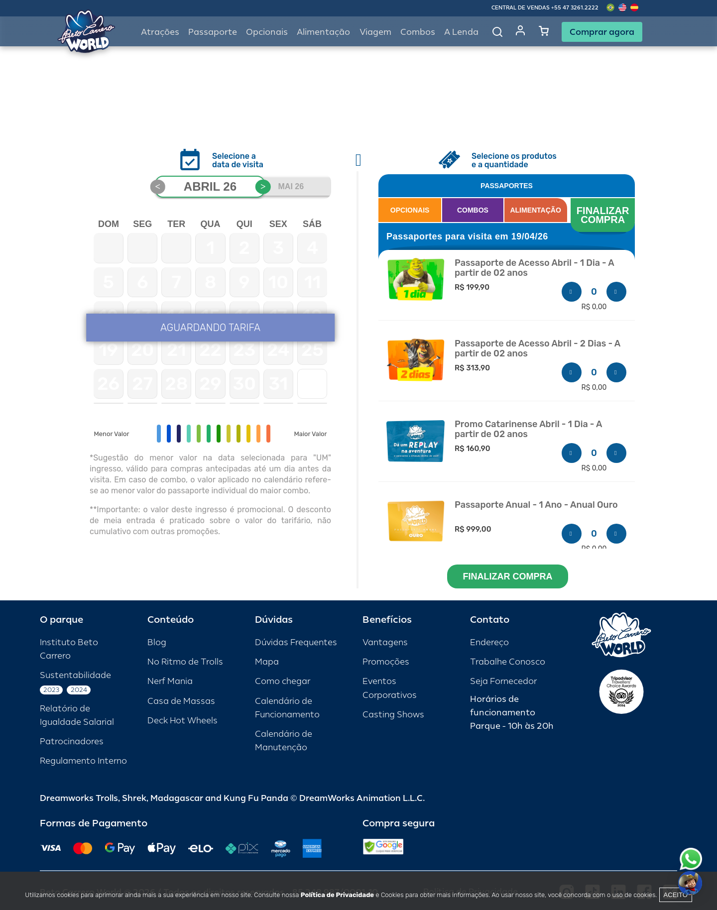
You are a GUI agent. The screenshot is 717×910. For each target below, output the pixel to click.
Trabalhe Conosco (507, 662)
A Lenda (461, 32)
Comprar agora (602, 31)
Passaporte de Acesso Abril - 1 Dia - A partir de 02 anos (534, 268)
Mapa (267, 662)
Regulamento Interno (83, 761)
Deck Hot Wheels (182, 720)
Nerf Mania (170, 681)
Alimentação (323, 32)
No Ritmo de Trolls (185, 662)
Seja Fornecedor (503, 681)
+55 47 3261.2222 (574, 7)
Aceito (676, 895)
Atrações (160, 32)
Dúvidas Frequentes (296, 642)
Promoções (385, 662)
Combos (417, 32)
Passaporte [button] (212, 32)
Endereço (489, 642)
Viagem (375, 32)
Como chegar (282, 681)
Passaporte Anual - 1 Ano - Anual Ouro (536, 505)
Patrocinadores (72, 741)
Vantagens (385, 642)
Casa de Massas (181, 701)
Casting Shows (393, 714)
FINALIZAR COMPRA (604, 215)
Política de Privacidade (337, 895)
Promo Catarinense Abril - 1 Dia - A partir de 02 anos (528, 429)
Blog (156, 642)
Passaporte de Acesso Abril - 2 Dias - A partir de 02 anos (537, 349)
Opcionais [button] (267, 32)
